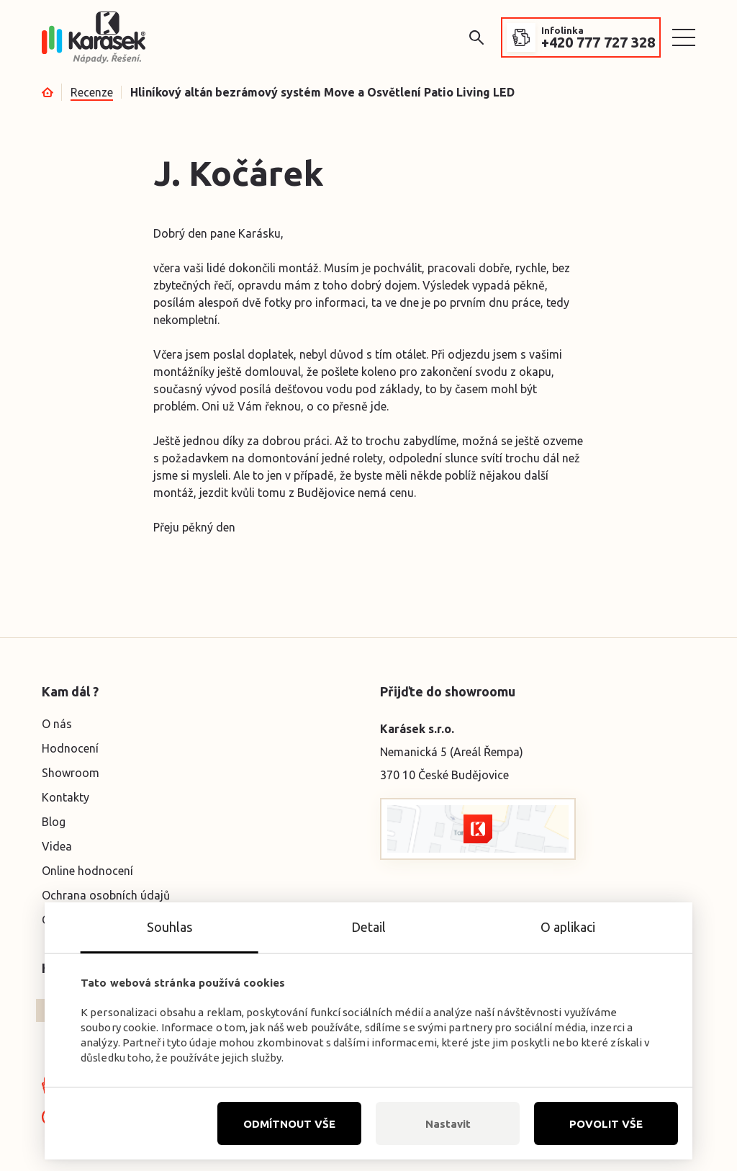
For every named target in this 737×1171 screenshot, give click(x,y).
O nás (57, 723)
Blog (53, 821)
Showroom (70, 772)
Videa (57, 846)
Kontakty (65, 797)
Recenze (92, 92)
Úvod (47, 92)
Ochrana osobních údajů (106, 895)
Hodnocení (70, 748)
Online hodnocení (87, 870)
